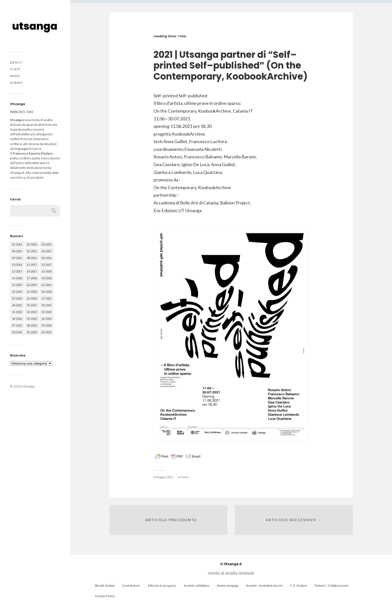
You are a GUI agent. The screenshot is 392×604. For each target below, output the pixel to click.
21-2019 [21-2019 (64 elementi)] (47, 284)
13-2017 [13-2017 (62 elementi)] (17, 271)
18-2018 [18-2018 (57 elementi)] (47, 278)
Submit (17, 83)
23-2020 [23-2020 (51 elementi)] (32, 291)
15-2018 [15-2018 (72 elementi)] (47, 271)
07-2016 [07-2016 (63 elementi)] (17, 257)
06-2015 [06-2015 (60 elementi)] (47, 251)
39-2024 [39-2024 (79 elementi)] (47, 325)
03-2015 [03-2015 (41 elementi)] (47, 244)
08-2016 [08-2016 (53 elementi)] (32, 257)
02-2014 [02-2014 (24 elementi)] (32, 244)
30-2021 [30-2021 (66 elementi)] (47, 305)
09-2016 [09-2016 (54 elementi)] (47, 257)
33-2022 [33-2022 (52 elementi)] (47, 312)
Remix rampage (227, 585)
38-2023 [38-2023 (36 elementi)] (32, 325)
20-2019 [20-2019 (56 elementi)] (32, 284)
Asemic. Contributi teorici (264, 585)
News (15, 76)
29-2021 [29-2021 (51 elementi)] (32, 305)
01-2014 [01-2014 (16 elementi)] (17, 244)
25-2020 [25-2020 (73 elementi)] (17, 298)
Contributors (131, 585)
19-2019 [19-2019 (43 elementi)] (17, 284)
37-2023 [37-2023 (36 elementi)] (17, 325)
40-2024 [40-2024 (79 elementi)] (17, 332)
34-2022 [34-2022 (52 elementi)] (17, 318)
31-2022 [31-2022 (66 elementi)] (17, 312)
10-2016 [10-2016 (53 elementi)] (17, 264)
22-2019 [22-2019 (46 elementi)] (17, 291)
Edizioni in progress (162, 585)
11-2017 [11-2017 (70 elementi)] (32, 264)
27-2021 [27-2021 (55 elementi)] (47, 298)
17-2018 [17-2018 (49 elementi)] (32, 278)
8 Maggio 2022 (163, 477)
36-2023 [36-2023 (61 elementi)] (47, 318)
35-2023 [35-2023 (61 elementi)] (32, 318)
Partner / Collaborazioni (331, 585)
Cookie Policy (104, 596)
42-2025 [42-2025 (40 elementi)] (47, 332)
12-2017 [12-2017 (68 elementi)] (47, 264)
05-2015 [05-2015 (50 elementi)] (32, 251)
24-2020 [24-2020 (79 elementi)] (47, 291)
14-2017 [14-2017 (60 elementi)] (32, 271)
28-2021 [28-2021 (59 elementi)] (17, 305)
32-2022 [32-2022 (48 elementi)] (32, 312)
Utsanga (28, 386)
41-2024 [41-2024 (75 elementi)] (32, 332)
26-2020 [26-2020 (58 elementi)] (32, 298)
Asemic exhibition (196, 585)
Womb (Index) (104, 585)
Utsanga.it (231, 564)
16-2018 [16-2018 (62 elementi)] (17, 278)
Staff (15, 69)
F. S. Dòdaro (298, 585)
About (16, 62)
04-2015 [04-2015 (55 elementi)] (17, 251)
